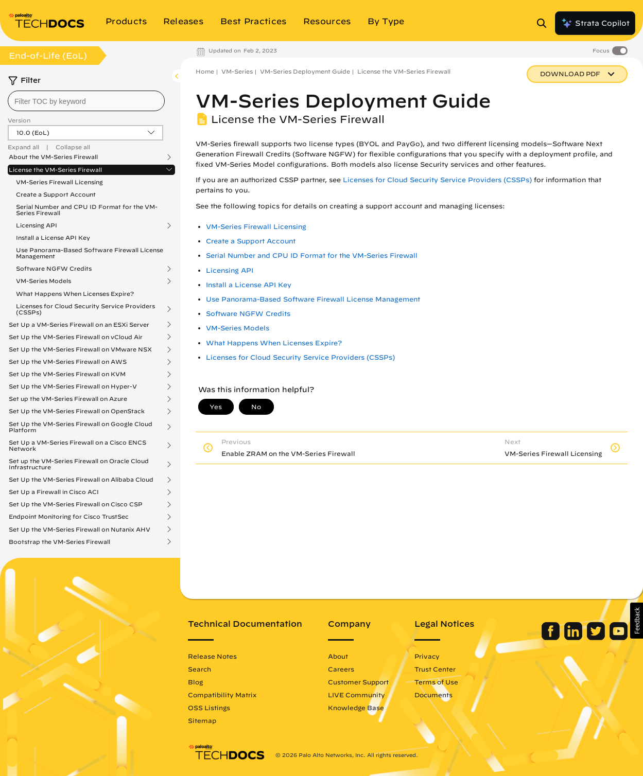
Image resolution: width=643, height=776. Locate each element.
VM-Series (237, 71)
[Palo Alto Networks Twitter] (597, 637)
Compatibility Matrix (222, 694)
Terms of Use (436, 681)
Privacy (427, 656)
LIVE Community (356, 694)
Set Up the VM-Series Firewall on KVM (67, 374)
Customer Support (358, 681)
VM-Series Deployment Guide (305, 71)
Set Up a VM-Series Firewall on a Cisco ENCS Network (77, 445)
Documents (433, 694)
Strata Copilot (595, 23)
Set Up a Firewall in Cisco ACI (54, 492)
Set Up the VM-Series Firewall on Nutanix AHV (79, 529)
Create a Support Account (56, 194)
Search (199, 669)
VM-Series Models (43, 281)
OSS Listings (209, 707)
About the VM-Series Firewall (53, 157)
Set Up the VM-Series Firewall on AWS (68, 362)
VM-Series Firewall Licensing (59, 182)
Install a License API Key (53, 237)
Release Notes (212, 656)
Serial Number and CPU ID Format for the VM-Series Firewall (87, 209)
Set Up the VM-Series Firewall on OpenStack (77, 411)
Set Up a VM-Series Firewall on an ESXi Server (79, 325)
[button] (636, 621)
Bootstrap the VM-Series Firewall (59, 542)
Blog (195, 681)
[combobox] (86, 101)
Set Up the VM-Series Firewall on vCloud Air (76, 337)
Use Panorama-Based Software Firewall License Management (89, 252)
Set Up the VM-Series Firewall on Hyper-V (73, 386)
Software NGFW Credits (54, 269)
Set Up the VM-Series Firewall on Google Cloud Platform (80, 427)
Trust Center (435, 669)
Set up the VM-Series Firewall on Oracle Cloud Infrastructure (79, 464)
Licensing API (36, 225)
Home (205, 71)
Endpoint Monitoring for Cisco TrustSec (69, 517)
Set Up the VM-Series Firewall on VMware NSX (80, 349)
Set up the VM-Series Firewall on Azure (68, 399)
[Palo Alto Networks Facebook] (552, 637)
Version (19, 120)
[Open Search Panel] (544, 23)
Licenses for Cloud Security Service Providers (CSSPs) (85, 309)
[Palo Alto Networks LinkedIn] (574, 637)
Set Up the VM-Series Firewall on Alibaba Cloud (81, 480)
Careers (341, 669)
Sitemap (202, 720)
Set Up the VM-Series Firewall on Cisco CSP (76, 504)
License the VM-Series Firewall (55, 170)
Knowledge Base (356, 707)
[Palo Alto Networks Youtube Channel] (619, 637)
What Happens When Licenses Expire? (75, 293)
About (338, 656)
